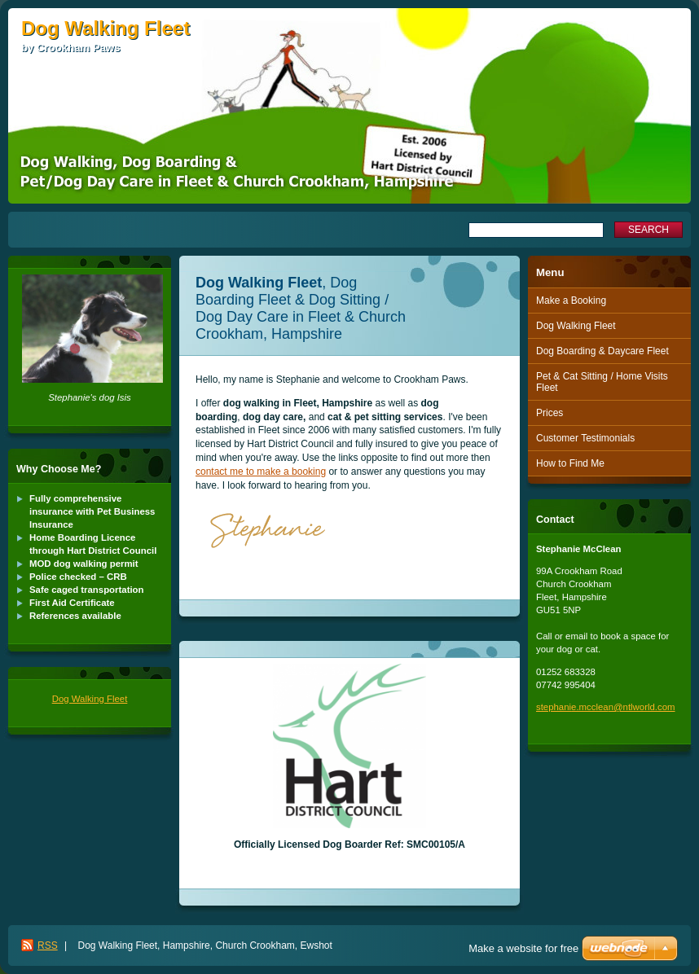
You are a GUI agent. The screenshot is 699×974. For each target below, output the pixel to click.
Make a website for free (523, 948)
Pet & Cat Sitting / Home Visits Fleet (602, 382)
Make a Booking (571, 300)
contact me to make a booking (261, 471)
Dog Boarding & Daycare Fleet (602, 351)
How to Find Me (570, 463)
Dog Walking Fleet (90, 699)
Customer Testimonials (585, 438)
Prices (549, 413)
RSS (47, 945)
